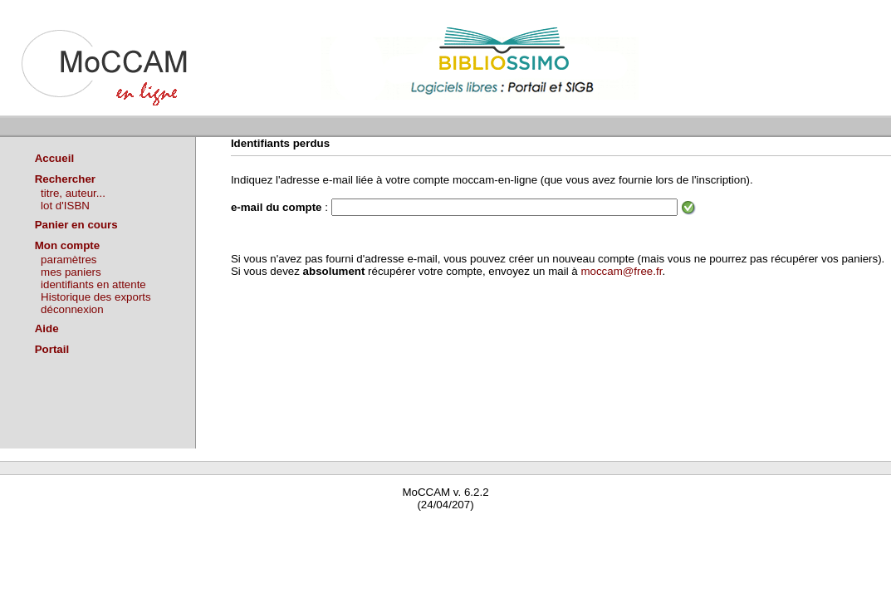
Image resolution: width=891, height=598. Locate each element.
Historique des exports (96, 297)
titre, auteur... (73, 193)
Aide (47, 328)
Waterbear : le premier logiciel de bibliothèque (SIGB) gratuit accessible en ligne (196, 528)
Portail (52, 349)
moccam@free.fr (621, 271)
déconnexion (72, 309)
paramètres (68, 259)
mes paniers (71, 272)
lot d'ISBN (65, 205)
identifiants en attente (93, 284)
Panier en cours (76, 224)
